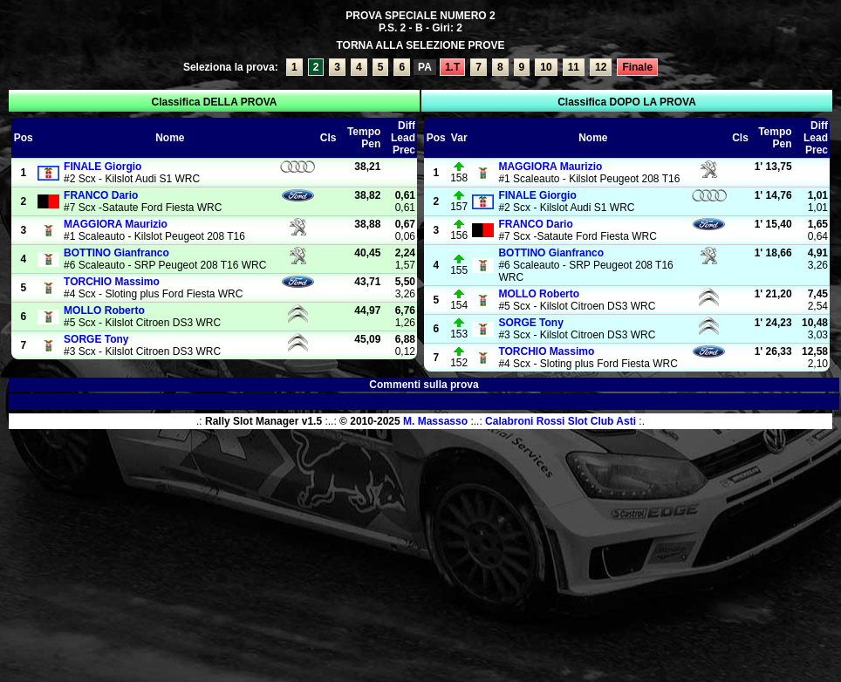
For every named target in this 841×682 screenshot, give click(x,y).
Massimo (112, 282)
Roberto (104, 310)
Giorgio (102, 166)
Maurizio (116, 224)
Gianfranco (116, 253)
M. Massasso (435, 421)
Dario (101, 195)
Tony (96, 339)
